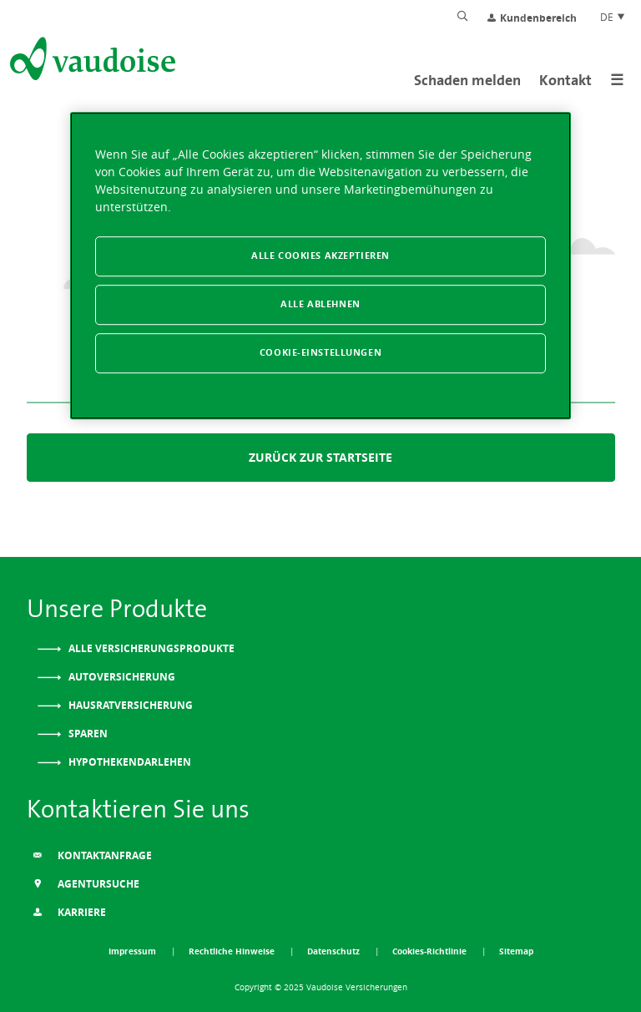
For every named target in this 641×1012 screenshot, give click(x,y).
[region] (320, 265)
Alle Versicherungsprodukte (150, 648)
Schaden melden (467, 80)
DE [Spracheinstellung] (613, 16)
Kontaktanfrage (92, 855)
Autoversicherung (120, 677)
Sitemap (516, 951)
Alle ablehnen (320, 304)
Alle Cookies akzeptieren (320, 255)
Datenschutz (334, 951)
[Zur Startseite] (91, 62)
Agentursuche (86, 884)
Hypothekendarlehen (128, 762)
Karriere (69, 912)
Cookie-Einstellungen (320, 352)
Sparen (87, 733)
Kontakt (565, 80)
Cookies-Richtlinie (430, 951)
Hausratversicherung (129, 705)
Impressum (134, 951)
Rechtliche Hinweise (233, 951)
